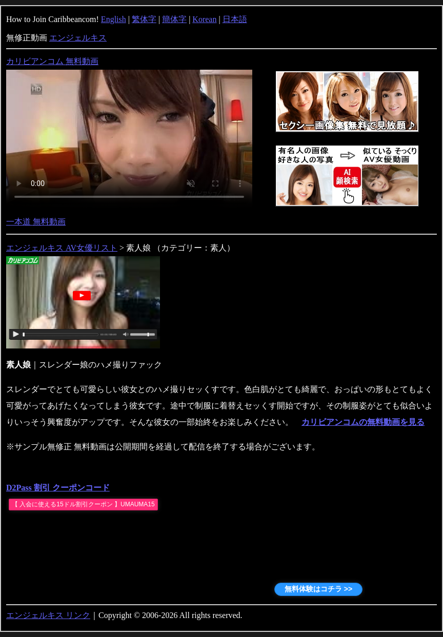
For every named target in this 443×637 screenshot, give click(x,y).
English (113, 19)
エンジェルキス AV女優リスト (61, 247)
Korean (204, 19)
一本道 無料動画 (36, 221)
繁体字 (144, 19)
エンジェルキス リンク (48, 615)
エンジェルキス (78, 37)
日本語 (235, 19)
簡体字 (174, 19)
